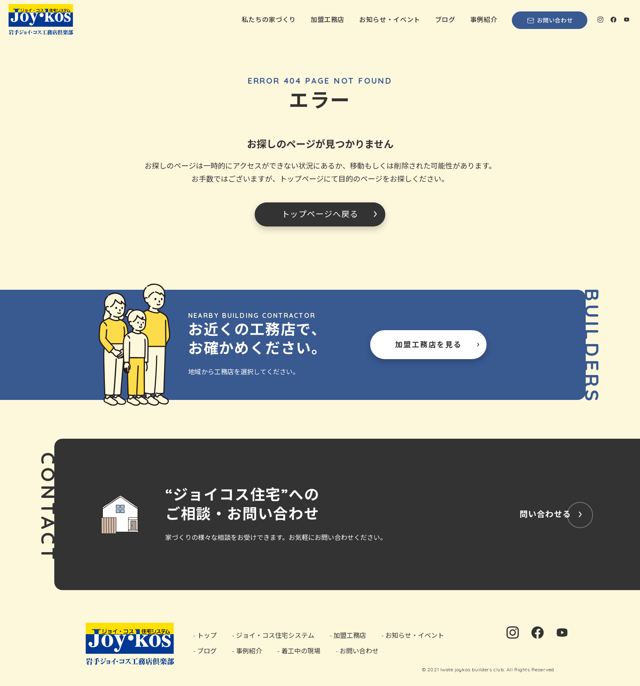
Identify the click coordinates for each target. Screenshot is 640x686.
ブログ (445, 20)
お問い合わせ (550, 20)
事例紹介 (484, 20)
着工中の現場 (300, 650)
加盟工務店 (327, 20)
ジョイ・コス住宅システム (275, 635)
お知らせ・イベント (389, 20)
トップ (207, 635)
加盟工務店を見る (428, 344)
